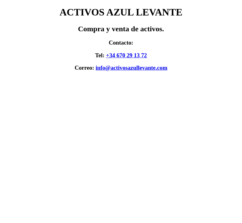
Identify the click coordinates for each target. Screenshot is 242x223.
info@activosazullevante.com (131, 67)
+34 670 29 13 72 (126, 55)
